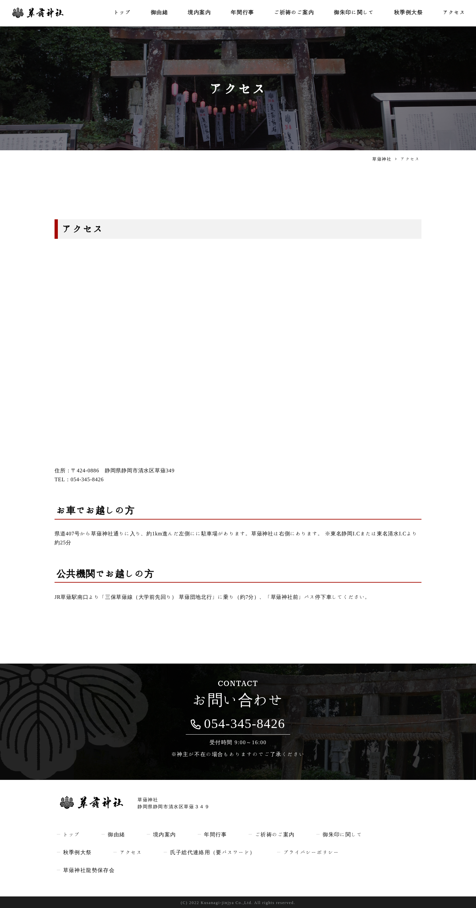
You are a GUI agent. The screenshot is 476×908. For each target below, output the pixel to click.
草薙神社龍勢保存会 (89, 869)
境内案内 (198, 13)
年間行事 (241, 13)
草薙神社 (381, 159)
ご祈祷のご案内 (293, 13)
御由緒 (158, 13)
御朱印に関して (353, 13)
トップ (121, 13)
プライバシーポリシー (315, 851)
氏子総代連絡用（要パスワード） (214, 851)
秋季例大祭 (408, 13)
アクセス (454, 13)
